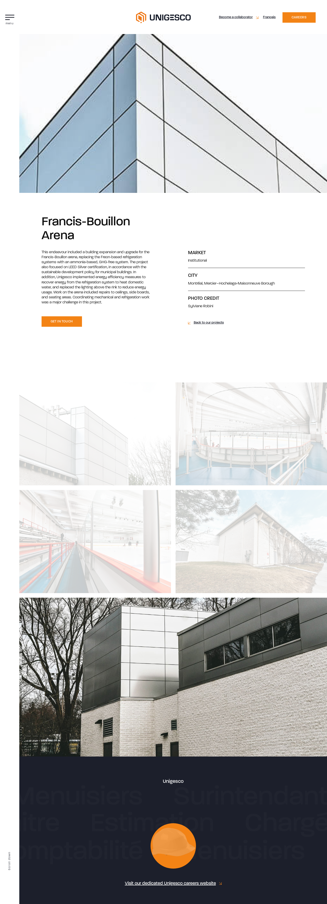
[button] (9, 18)
